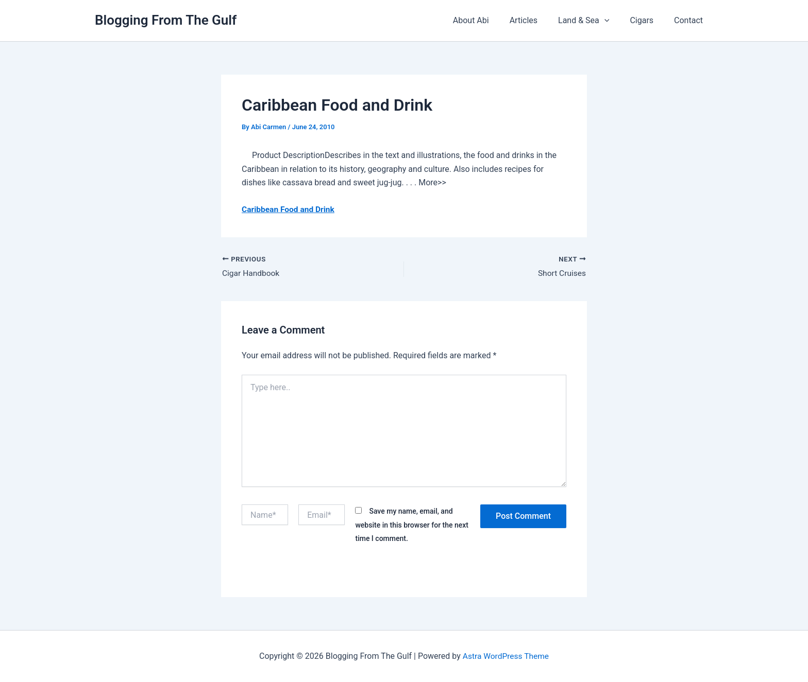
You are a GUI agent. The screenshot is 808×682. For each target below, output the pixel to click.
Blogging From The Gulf (166, 20)
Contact (690, 20)
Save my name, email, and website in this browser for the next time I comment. (411, 525)
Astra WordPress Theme (505, 656)
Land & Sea (593, 20)
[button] (615, 20)
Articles (538, 20)
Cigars (648, 20)
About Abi (490, 20)
